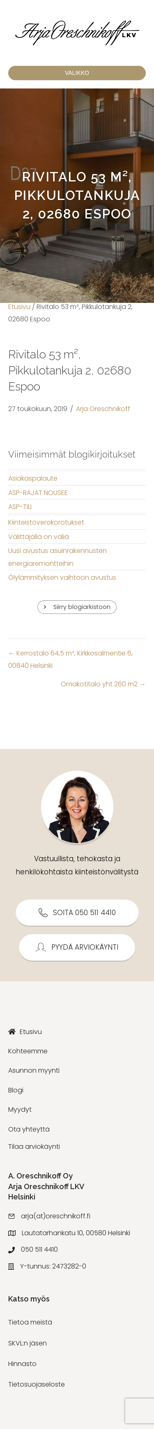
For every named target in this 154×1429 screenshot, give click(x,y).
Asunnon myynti (34, 1070)
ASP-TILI (20, 506)
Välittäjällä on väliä (38, 536)
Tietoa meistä (30, 1322)
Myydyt (20, 1109)
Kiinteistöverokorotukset (46, 522)
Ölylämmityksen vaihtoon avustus (62, 577)
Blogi (15, 1090)
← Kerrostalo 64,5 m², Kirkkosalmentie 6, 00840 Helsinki (70, 659)
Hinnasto (22, 1364)
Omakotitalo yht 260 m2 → (103, 684)
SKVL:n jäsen (27, 1343)
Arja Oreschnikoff (103, 409)
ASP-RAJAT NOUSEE (38, 492)
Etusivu (19, 306)
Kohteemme (28, 1051)
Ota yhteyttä (29, 1129)
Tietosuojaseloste (36, 1384)
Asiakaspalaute (32, 478)
